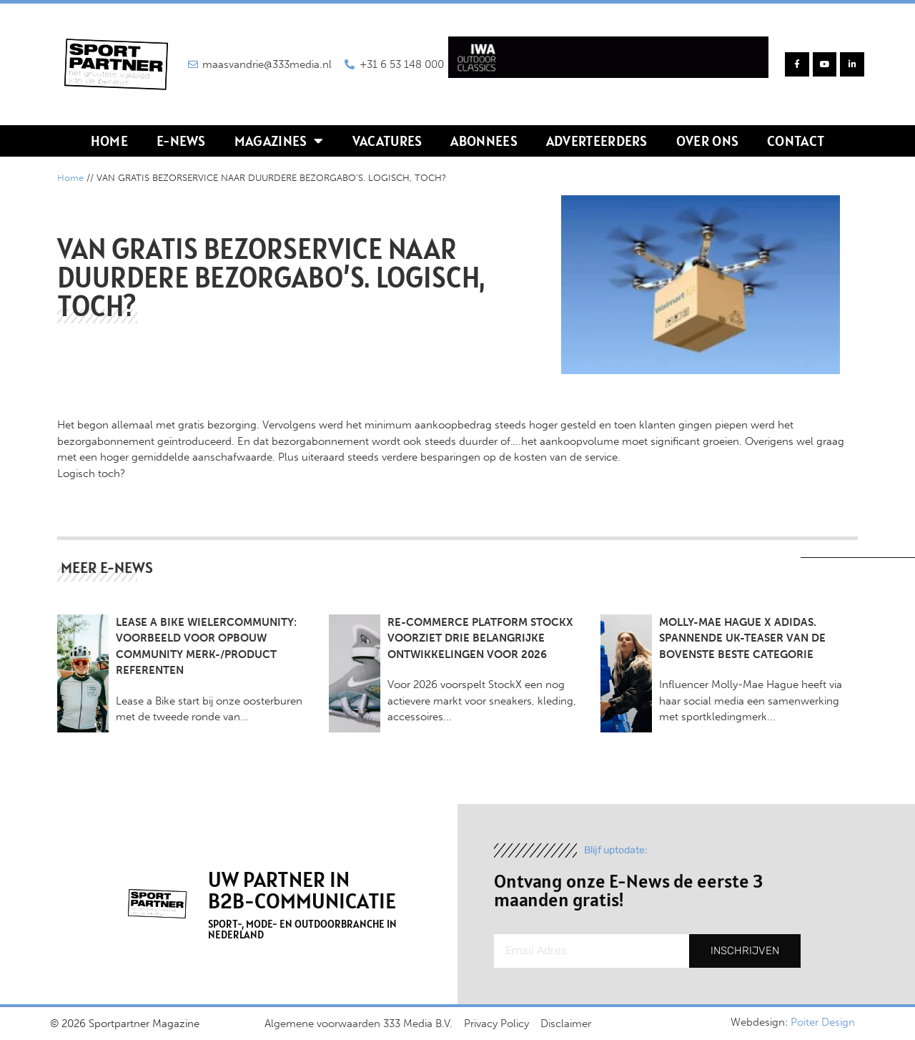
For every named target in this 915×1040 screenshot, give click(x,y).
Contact (795, 141)
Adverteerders (597, 141)
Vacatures (387, 141)
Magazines (279, 141)
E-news (181, 141)
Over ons (707, 141)
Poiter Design (823, 1022)
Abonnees (483, 141)
